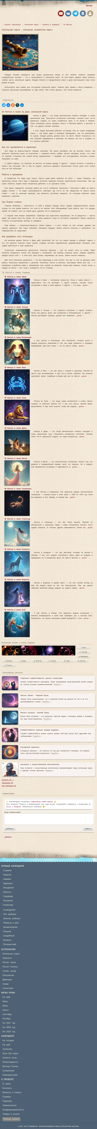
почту (8, 807)
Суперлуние (8, 1071)
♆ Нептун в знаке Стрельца (17, 519)
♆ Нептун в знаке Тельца (16, 307)
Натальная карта (11, 954)
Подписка (7, 1101)
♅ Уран (67, 661)
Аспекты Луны (10, 1058)
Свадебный (8, 936)
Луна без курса (10, 1053)
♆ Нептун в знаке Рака (15, 368)
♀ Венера (8, 661)
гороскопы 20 (7, 783)
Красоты (7, 892)
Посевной (8, 901)
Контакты (7, 1088)
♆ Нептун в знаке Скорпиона (17, 489)
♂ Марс (23, 661)
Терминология (10, 1105)
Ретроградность (10, 1062)
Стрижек (7, 870)
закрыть (88, 828)
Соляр (6, 971)
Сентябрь (7, 1014)
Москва (89, 6)
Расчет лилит (9, 962)
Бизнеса (7, 940)
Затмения (7, 1049)
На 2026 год (9, 1027)
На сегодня (8, 1040)
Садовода (8, 896)
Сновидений (9, 910)
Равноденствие (10, 1075)
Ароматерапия (10, 927)
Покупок (7, 931)
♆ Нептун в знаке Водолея (16, 580)
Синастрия (8, 988)
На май (6, 997)
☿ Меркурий (83, 656)
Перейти (57, 685)
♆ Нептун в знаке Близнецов (17, 337)
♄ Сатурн (52, 661)
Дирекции (7, 980)
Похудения (8, 888)
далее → (86, 285)
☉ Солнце (83, 652)
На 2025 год (9, 1031)
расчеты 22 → (8, 780)
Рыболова (8, 905)
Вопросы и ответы (12, 1092)
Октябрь (7, 1019)
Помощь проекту (11, 1119)
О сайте (7, 1084)
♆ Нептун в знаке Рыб (15, 610)
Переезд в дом (11, 923)
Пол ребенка (9, 914)
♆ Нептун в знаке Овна (15, 277)
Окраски (7, 875)
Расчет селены (10, 967)
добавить (10, 828)
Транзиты (7, 958)
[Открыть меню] (4, 3)
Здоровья (8, 883)
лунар (13, 971)
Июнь (5, 1001)
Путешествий (9, 944)
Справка (7, 1097)
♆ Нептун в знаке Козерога (17, 549)
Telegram (17, 807)
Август (6, 1010)
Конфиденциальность (13, 1110)
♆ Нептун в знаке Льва (15, 398)
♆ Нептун (82, 661)
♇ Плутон (8, 665)
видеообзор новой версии (42, 802)
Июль (5, 1006)
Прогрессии (8, 975)
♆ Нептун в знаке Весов (15, 459)
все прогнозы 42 (9, 786)
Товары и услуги (11, 1114)
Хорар (6, 984)
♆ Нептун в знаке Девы (15, 428)
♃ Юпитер (38, 661)
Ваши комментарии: (48, 818)
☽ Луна (83, 647)
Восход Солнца (10, 1066)
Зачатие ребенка (11, 918)
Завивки (7, 879)
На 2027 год (9, 1023)
